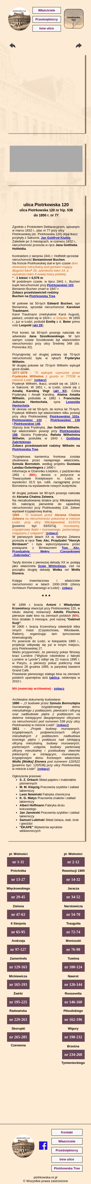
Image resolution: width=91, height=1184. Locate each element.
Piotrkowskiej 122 (27, 420)
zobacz (40, 380)
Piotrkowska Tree (42, 296)
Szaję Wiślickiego (52, 566)
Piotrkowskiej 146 (27, 424)
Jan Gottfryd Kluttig (55, 238)
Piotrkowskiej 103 (60, 285)
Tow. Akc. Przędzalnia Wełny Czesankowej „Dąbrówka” (46, 551)
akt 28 (37, 325)
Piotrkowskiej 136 (65, 420)
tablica (54, 677)
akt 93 (60, 391)
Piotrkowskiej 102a (64, 416)
